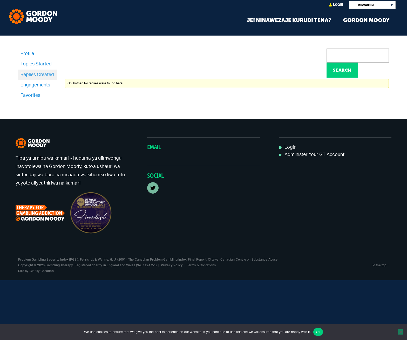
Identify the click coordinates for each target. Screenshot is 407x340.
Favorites (30, 95)
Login (336, 5)
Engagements (35, 85)
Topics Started (36, 64)
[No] (400, 332)
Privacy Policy (172, 265)
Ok (318, 332)
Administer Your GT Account (314, 154)
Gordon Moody (366, 20)
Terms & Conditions (201, 265)
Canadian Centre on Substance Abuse (249, 259)
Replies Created (37, 74)
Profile (27, 53)
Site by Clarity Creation (36, 271)
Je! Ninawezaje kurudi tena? (289, 20)
